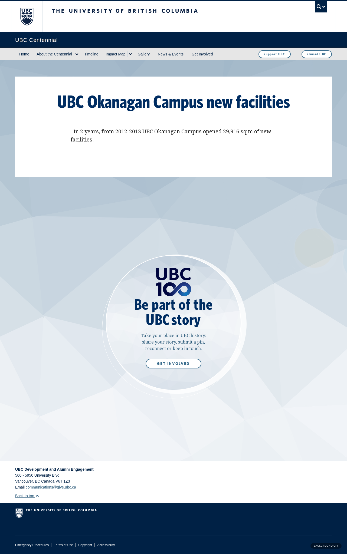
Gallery (144, 54)
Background (326, 545)
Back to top (27, 496)
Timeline (91, 54)
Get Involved (202, 54)
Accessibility (106, 545)
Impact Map (116, 54)
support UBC (274, 54)
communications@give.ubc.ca (51, 487)
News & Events (171, 54)
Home (24, 54)
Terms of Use (63, 545)
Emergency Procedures (32, 545)
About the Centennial (54, 54)
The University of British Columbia (26, 16)
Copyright (85, 545)
